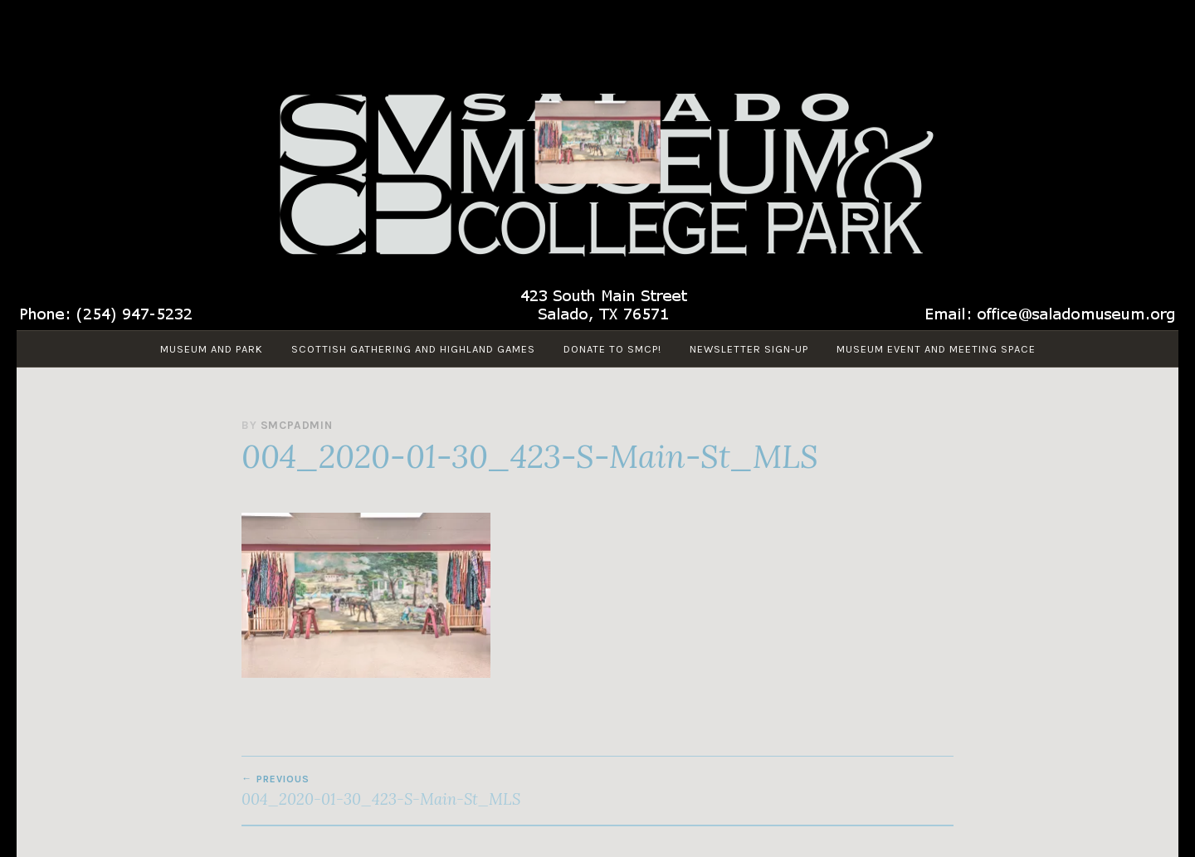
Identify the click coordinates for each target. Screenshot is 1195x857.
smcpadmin (297, 425)
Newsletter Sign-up (749, 349)
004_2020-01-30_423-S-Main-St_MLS (419, 790)
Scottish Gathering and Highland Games (413, 349)
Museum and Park (211, 349)
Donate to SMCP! (612, 349)
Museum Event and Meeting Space (936, 349)
